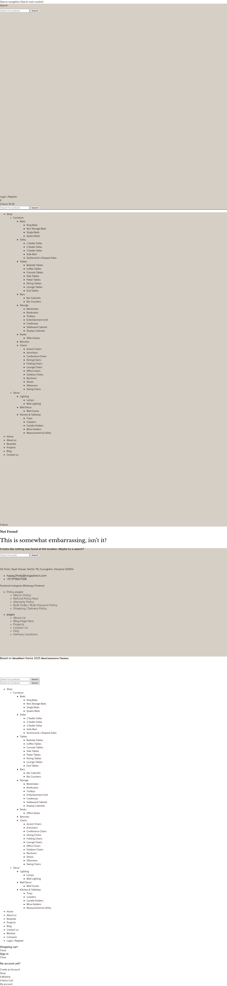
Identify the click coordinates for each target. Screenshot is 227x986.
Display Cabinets (36, 331)
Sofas (23, 239)
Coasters (31, 422)
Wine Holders (34, 429)
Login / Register (15, 941)
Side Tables (33, 276)
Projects (18, 624)
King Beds (32, 225)
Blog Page (23, 621)
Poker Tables (34, 280)
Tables (23, 261)
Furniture (18, 218)
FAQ (16, 631)
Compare (12, 937)
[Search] (4, 5)
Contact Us (20, 627)
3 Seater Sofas (34, 250)
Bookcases (32, 312)
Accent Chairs (34, 349)
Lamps (30, 400)
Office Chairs (33, 371)
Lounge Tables (34, 287)
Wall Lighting (34, 404)
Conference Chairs (37, 356)
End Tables (32, 291)
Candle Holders (35, 425)
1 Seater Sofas (34, 243)
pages (11, 614)
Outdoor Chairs (35, 374)
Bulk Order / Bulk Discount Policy (35, 605)
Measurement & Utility (39, 433)
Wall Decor (26, 407)
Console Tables (35, 272)
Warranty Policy (23, 601)
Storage (24, 305)
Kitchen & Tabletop (30, 415)
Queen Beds (33, 236)
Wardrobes (32, 309)
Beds (22, 221)
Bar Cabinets (34, 298)
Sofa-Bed (32, 254)
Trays (29, 418)
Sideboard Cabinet (37, 327)
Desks (23, 334)
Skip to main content (31, 2)
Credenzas (32, 323)
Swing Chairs (34, 389)
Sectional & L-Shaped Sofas (42, 258)
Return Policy (22, 595)
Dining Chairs (34, 360)
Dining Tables (34, 283)
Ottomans (32, 385)
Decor (16, 393)
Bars (22, 294)
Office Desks (33, 338)
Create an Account (10, 969)
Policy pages (15, 592)
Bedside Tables (35, 265)
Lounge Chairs (34, 367)
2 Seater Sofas (34, 247)
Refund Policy (25, 598)
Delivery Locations (25, 634)
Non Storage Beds (36, 229)
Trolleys (31, 316)
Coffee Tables (34, 269)
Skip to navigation (10, 2)
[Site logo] (25, 74)
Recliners (32, 378)
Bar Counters (34, 301)
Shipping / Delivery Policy (30, 608)
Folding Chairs (34, 363)
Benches (24, 342)
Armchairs (32, 353)
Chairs (23, 345)
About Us (19, 617)
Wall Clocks (33, 411)
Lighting (24, 396)
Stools (30, 382)
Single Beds (33, 232)
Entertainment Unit (37, 320)
